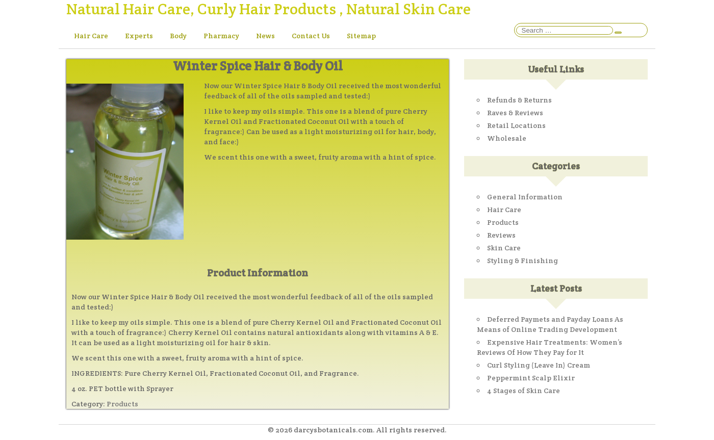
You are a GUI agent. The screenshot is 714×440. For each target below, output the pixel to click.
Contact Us (311, 35)
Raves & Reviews (515, 112)
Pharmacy (221, 35)
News (265, 35)
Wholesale (506, 138)
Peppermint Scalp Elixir (531, 377)
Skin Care (504, 247)
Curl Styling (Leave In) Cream (538, 365)
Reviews (501, 235)
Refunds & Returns (519, 100)
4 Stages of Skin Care (523, 390)
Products (122, 403)
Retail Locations (516, 125)
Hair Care (91, 35)
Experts (139, 35)
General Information (525, 196)
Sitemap (361, 35)
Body (178, 35)
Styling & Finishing (522, 260)
